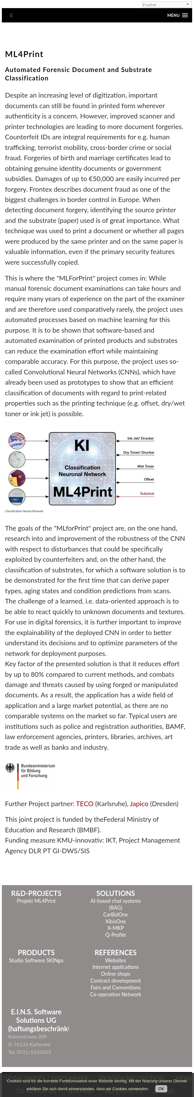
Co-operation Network (115, 994)
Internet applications (115, 967)
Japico (140, 804)
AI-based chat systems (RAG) (115, 904)
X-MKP (115, 928)
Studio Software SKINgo (36, 960)
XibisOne (115, 921)
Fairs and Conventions (115, 987)
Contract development (115, 981)
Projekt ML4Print (36, 901)
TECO (84, 804)
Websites (115, 960)
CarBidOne (115, 915)
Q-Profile (115, 935)
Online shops (115, 974)
